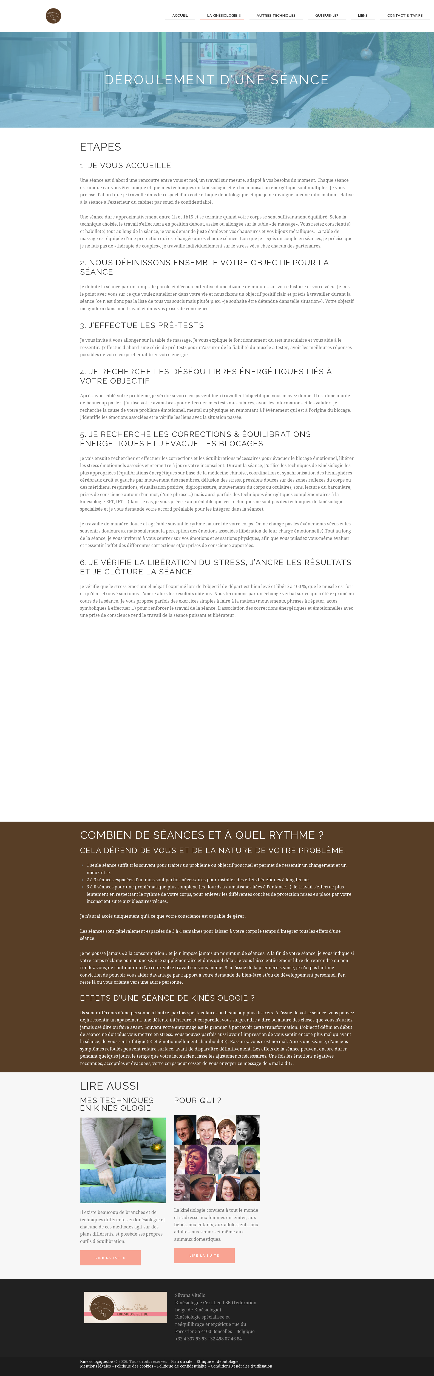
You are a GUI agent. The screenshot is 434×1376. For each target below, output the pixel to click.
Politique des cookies (134, 1366)
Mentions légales (95, 1366)
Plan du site (181, 1361)
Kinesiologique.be (96, 1361)
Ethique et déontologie (218, 1361)
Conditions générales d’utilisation (241, 1366)
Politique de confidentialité (182, 1366)
